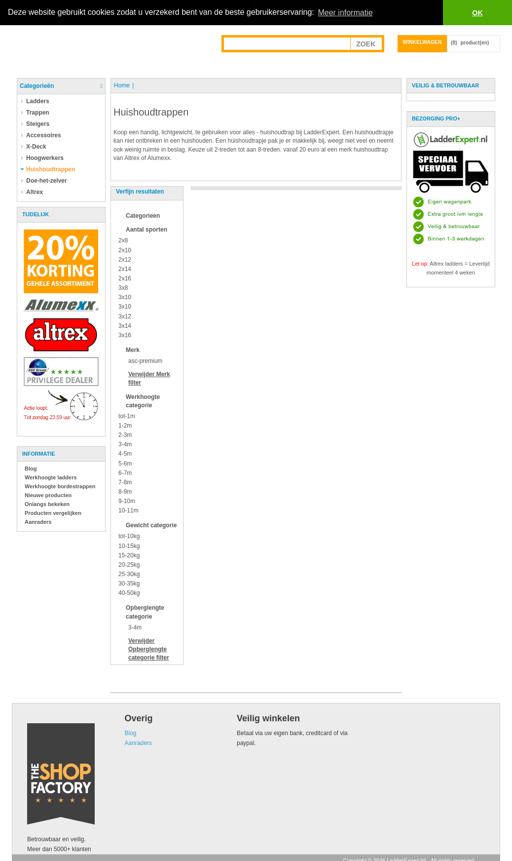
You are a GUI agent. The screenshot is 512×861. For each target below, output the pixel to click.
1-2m (125, 425)
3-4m (125, 444)
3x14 (124, 325)
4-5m (125, 453)
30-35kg (129, 583)
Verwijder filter (148, 649)
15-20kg (129, 554)
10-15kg (129, 545)
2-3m (125, 434)
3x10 (124, 297)
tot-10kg (129, 536)
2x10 (124, 249)
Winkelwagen (422, 42)
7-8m (125, 481)
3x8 (123, 287)
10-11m (128, 510)
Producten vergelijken (53, 513)
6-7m (125, 472)
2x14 (124, 268)
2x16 (124, 278)
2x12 (124, 259)
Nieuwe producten (48, 495)
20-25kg (129, 564)
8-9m (125, 491)
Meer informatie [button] (345, 12)
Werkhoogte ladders (51, 477)
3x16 (124, 334)
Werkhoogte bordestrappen (60, 486)
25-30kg (129, 574)
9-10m (126, 501)
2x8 (123, 240)
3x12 (124, 316)
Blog (31, 468)
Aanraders (38, 522)
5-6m (125, 463)
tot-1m (126, 415)
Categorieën (37, 85)
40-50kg (129, 592)
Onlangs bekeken (47, 504)
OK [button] (477, 13)
